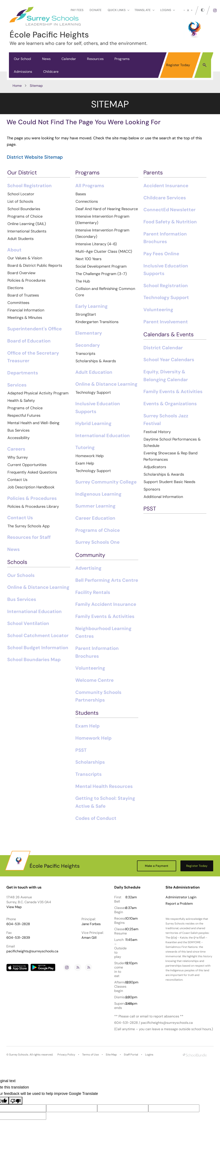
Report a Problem (179, 904)
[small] (184, 10)
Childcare (51, 71)
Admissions (23, 71)
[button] (204, 65)
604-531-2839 (18, 937)
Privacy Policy (66, 1054)
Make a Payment (157, 866)
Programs (122, 59)
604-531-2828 (18, 924)
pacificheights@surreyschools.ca (32, 951)
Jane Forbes (91, 924)
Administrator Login (181, 897)
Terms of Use (90, 1054)
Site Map (111, 1054)
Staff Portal (131, 1054)
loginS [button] (167, 10)
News (46, 59)
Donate (95, 10)
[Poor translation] (15, 1100)
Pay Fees (77, 10)
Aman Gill (89, 937)
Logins (149, 1054)
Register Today (178, 65)
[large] (191, 10)
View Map (14, 907)
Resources (95, 59)
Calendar (68, 59)
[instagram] (215, 10)
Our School (22, 59)
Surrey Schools (18, 1054)
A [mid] (188, 10)
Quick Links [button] (118, 10)
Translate (144, 10)
